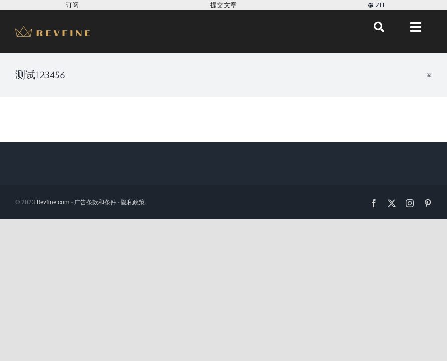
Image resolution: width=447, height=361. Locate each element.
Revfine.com (53, 202)
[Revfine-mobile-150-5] (52, 30)
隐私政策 (133, 202)
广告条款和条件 (95, 202)
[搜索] (379, 27)
